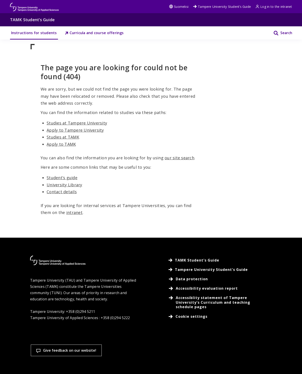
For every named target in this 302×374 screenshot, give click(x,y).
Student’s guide (62, 177)
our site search (179, 157)
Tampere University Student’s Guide (222, 6)
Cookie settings (150, 346)
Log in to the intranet (273, 6)
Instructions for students (34, 32)
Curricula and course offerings (94, 32)
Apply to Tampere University (75, 130)
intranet (74, 212)
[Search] (280, 32)
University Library (64, 184)
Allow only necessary (267, 346)
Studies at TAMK (63, 137)
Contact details (62, 191)
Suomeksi (178, 6)
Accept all (208, 346)
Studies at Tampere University (77, 123)
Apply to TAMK (61, 144)
